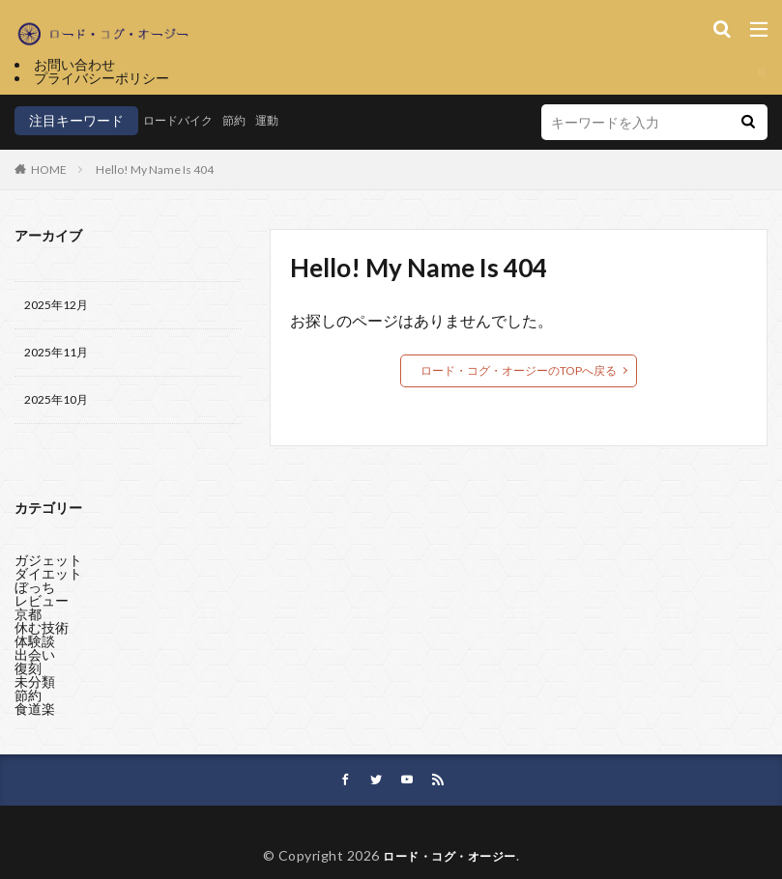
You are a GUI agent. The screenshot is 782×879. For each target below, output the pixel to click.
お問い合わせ (74, 64)
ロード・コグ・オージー (449, 866)
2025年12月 (61, 306)
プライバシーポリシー (101, 78)
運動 (284, 120)
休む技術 (41, 631)
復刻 (28, 672)
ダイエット (48, 577)
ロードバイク (183, 120)
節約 (247, 120)
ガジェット (48, 563)
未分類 (34, 685)
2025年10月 (61, 407)
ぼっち (34, 590)
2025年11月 (61, 357)
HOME (49, 169)
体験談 (34, 645)
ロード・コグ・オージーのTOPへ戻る (518, 370)
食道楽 (34, 712)
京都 (28, 618)
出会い (34, 658)
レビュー (41, 604)
